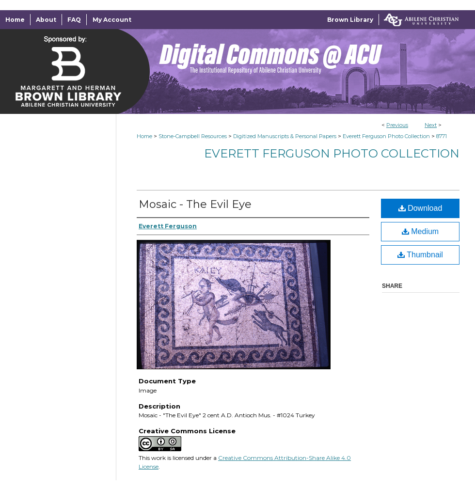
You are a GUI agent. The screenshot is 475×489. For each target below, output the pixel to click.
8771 (441, 136)
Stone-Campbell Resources (192, 136)
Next (431, 125)
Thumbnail (420, 255)
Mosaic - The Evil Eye (195, 204)
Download (420, 208)
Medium (420, 231)
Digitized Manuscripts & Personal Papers (284, 136)
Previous (397, 125)
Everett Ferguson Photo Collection (386, 136)
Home (144, 136)
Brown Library (350, 19)
